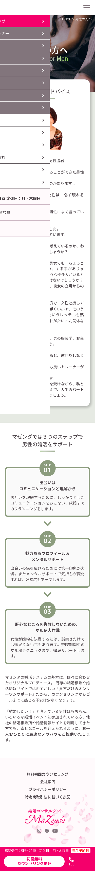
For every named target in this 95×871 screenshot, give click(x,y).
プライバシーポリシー (48, 789)
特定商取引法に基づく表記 (47, 797)
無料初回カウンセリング (47, 774)
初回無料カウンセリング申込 (34, 861)
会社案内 (47, 781)
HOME (66, 19)
